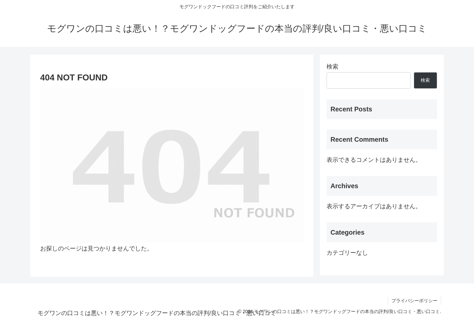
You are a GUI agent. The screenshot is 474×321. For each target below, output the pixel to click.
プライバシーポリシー (414, 300)
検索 (332, 66)
